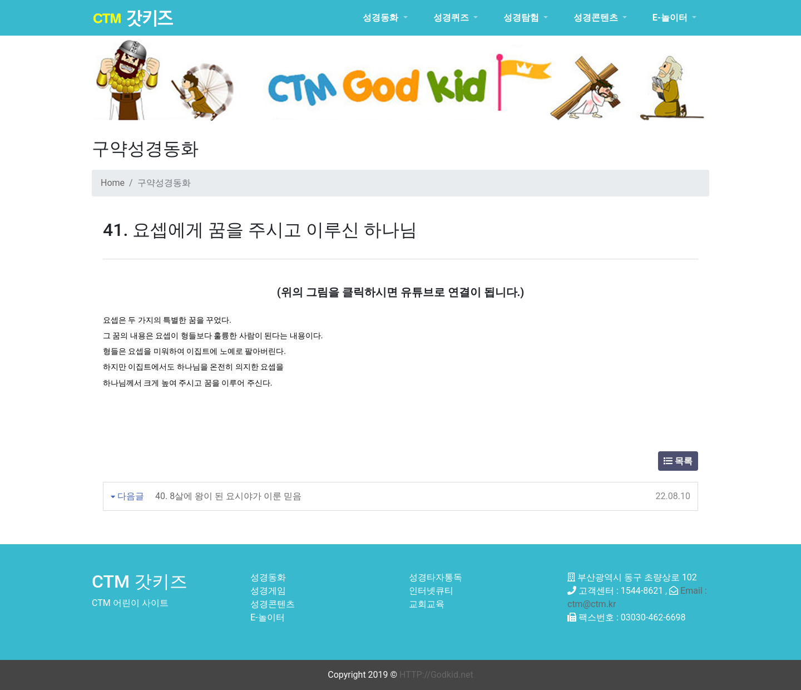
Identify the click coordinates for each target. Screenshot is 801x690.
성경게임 (268, 590)
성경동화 (268, 577)
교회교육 (426, 604)
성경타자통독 (435, 577)
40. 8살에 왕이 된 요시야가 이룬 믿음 (228, 496)
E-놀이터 (267, 617)
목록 (678, 461)
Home (113, 183)
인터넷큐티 (431, 590)
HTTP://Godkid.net (436, 674)
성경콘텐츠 (272, 604)
